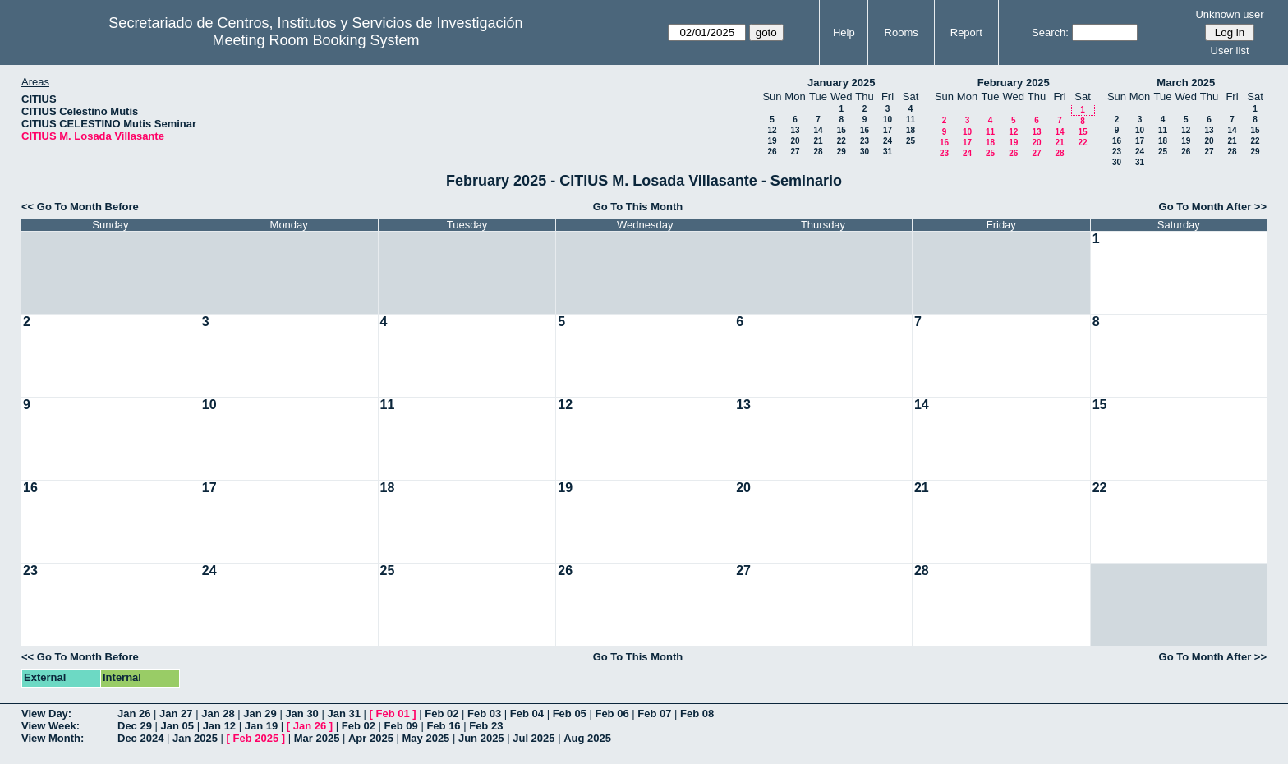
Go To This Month (638, 206)
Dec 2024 (140, 738)
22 (841, 140)
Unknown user (1229, 14)
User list (1230, 50)
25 (910, 140)
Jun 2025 (481, 738)
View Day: (46, 713)
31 (887, 151)
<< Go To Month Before (80, 206)
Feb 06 (611, 713)
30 (864, 151)
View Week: (50, 726)
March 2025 (1186, 82)
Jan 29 (259, 713)
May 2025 (426, 738)
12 (771, 130)
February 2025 (1014, 82)
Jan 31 (343, 713)
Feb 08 (697, 713)
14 (817, 130)
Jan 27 (175, 713)
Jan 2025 (195, 738)
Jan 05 (177, 726)
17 (887, 130)
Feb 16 (443, 726)
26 (771, 151)
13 (794, 130)
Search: (1050, 32)
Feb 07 (654, 713)
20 (794, 140)
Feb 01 (393, 713)
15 (841, 130)
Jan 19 (261, 726)
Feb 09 (401, 726)
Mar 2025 (317, 738)
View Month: (52, 738)
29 (841, 151)
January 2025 (841, 82)
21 (817, 140)
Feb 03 (484, 713)
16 (864, 130)
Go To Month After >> (1213, 206)
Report (966, 32)
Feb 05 (569, 713)
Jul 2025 (533, 738)
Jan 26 (133, 713)
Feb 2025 (256, 738)
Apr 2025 (370, 738)
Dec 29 (134, 726)
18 (910, 130)
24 (887, 140)
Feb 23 (486, 726)
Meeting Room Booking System (315, 40)
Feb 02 (441, 713)
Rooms (901, 32)
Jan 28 (217, 713)
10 (887, 119)
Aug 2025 (587, 738)
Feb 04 (527, 713)
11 (910, 119)
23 (864, 140)
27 (794, 151)
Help (844, 32)
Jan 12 (219, 726)
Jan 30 (301, 713)
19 (771, 140)
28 (817, 151)
